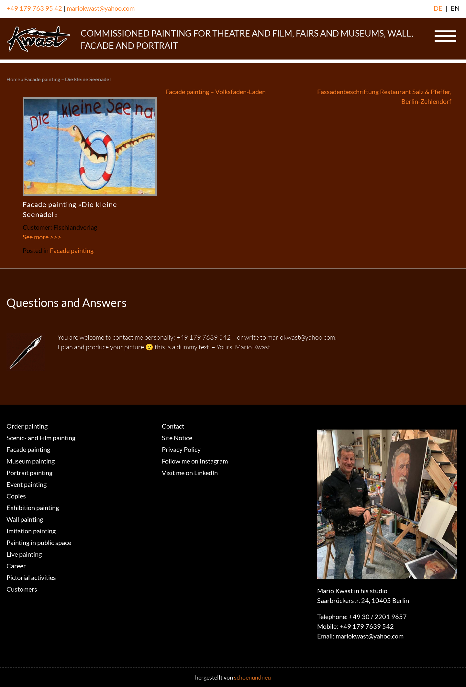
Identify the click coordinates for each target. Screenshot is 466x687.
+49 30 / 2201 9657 (378, 616)
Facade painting (72, 250)
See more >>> (42, 237)
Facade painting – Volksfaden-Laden (215, 91)
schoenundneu (252, 677)
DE (438, 8)
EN (455, 8)
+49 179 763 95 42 (34, 8)
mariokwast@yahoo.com (101, 8)
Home (13, 79)
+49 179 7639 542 (366, 626)
